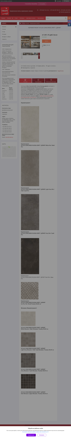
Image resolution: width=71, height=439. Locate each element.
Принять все (31, 435)
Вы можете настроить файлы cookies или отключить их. (35, 431)
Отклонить (41, 435)
